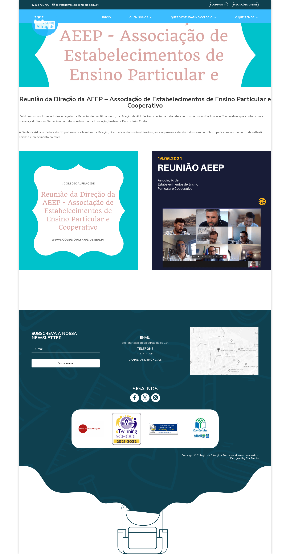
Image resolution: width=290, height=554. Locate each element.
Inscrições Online (245, 4)
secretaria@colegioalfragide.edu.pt (145, 346)
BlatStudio (252, 458)
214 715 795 (145, 352)
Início (106, 17)
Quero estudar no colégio (191, 17)
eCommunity (218, 4)
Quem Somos (138, 17)
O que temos (244, 17)
